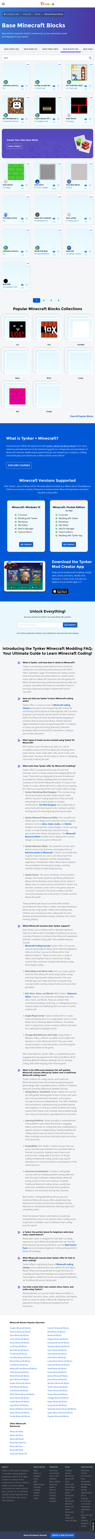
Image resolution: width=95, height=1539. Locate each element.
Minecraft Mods (16, 1450)
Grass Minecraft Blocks (19, 1398)
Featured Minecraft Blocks (59, 1364)
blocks (68, 824)
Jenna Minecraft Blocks (57, 1379)
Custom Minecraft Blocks (58, 1328)
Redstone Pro (42, 221)
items (51, 824)
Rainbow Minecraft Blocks (59, 1346)
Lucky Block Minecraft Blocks (60, 1361)
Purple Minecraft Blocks (20, 1416)
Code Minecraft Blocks (19, 1372)
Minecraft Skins (16, 1435)
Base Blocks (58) (70, 49)
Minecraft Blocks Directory (21, 1409)
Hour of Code (71, 1520)
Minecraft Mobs (16, 1431)
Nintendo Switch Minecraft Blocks (62, 1409)
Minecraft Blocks (55, 1335)
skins (44, 824)
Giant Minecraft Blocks (57, 1353)
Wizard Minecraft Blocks (20, 1361)
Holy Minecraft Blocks (19, 1405)
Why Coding (54, 1481)
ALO (70, 187)
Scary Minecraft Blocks (57, 1405)
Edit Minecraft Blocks (56, 1331)
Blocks (38, 14)
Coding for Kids (12, 14)
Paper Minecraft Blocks (57, 1401)
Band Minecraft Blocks (19, 1350)
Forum (36, 1495)
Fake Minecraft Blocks (57, 1357)
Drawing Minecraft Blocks (58, 1342)
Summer (53, 1501)
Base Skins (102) (11, 49)
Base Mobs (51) (30, 49)
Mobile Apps (39, 1484)
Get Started (26, 544)
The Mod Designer (47, 804)
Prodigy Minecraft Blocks (58, 1398)
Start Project (14, 146)
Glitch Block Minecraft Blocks (22, 1394)
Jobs (35, 1481)
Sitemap (37, 1487)
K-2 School (85, 1501)
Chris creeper (42, 187)
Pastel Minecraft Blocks (20, 1401)
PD (82, 1512)
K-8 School (85, 1504)
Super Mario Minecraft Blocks (60, 1412)
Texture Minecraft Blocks (20, 1331)
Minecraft (27, 14)
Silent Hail (41, 88)
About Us (38, 1473)
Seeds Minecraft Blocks (19, 1412)
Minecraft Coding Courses (37, 945)
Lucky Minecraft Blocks (19, 1339)
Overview (53, 1470)
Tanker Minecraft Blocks (58, 1387)
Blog (35, 1470)
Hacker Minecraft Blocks (20, 1383)
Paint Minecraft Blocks (19, 1335)
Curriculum (54, 1473)
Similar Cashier (75, 254)
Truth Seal (73, 88)
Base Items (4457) (50, 49)
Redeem (53, 1479)
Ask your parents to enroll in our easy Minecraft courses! (47, 617)
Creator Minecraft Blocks (20, 1328)
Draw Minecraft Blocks (57, 1372)
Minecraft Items (16, 1446)
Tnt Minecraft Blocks (18, 1353)
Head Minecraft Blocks (57, 1368)
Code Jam (69, 1518)
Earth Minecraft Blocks (19, 1379)
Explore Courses (19, 465)
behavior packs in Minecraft (39, 852)
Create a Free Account (63, 1535)
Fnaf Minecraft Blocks (19, 1364)
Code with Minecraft (18, 1453)
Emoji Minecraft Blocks (19, 1342)
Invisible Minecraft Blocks (21, 1357)
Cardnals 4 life (11, 287)
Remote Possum (12, 121)
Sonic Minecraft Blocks (57, 1350)
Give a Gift (54, 1476)
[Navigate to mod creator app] (24, 575)
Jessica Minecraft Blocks (58, 1376)
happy (71, 121)
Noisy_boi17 (74, 221)
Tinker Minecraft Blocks (58, 1390)
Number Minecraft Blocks (58, 1383)
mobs (57, 824)
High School (86, 1493)
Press (36, 1479)
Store (36, 1498)
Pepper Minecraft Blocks (58, 1339)
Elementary (86, 1484)
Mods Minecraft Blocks (19, 1376)
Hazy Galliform (43, 254)
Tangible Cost (42, 121)
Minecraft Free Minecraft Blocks (23, 1368)
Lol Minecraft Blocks (18, 1346)
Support (37, 1476)
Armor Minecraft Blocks (58, 1394)
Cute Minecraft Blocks (19, 1390)
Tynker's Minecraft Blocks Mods (60, 446)
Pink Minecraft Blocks (19, 1387)
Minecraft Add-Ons (18, 1442)
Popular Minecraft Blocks (58, 1416)
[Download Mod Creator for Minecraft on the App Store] (60, 591)
